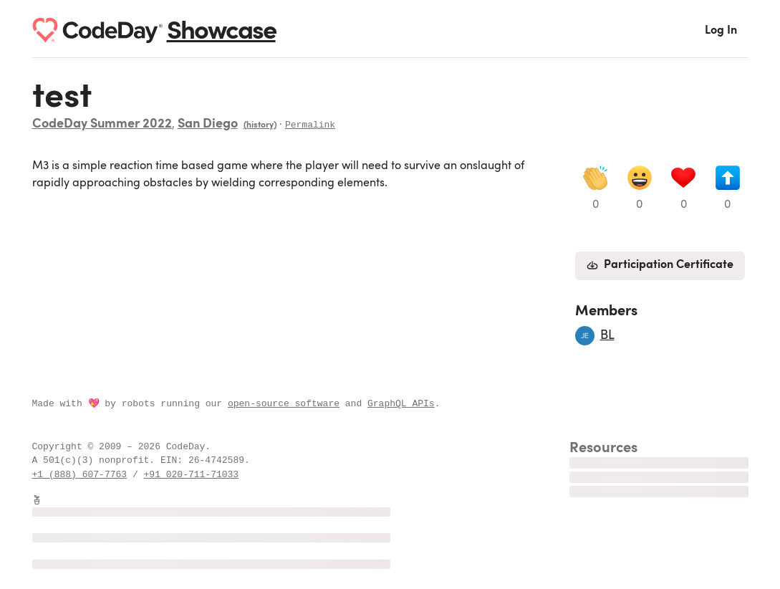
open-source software (284, 403)
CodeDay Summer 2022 (102, 124)
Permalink (310, 124)
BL (607, 335)
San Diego (208, 124)
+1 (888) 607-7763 (79, 474)
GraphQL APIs (401, 403)
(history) (260, 125)
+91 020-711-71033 (191, 474)
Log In (721, 31)
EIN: (174, 460)
